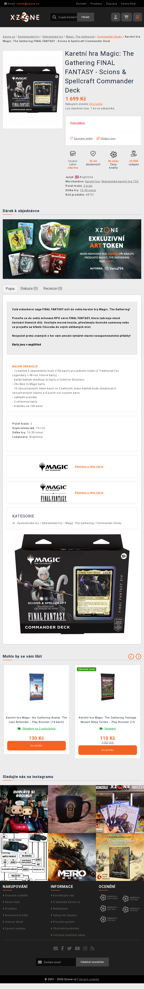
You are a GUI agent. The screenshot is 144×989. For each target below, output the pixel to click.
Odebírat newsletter (92, 962)
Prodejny (96, 3)
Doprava (111, 3)
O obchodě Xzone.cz (65, 902)
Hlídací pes (106, 138)
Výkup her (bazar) (64, 915)
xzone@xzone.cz (21, 3)
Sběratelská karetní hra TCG (120, 181)
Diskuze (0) (29, 288)
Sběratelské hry (52, 523)
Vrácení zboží (13, 921)
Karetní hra (92, 181)
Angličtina (84, 177)
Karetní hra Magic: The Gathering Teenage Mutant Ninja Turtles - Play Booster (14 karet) (107, 720)
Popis (10, 288)
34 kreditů (96, 104)
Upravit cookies (14, 928)
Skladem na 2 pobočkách (39, 728)
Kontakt (81, 3)
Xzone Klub (128, 3)
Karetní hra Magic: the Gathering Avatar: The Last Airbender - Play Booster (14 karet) (36, 720)
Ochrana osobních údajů (68, 935)
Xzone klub (11, 902)
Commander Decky (109, 523)
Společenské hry (28, 523)
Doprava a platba (15, 895)
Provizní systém (62, 921)
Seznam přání (81, 138)
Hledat (85, 17)
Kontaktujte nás (62, 895)
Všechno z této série (89, 466)
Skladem (110, 728)
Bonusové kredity (15, 915)
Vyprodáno (77, 123)
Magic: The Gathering (79, 523)
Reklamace (59, 908)
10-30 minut (88, 190)
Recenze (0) (52, 288)
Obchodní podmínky (65, 928)
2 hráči (88, 185)
